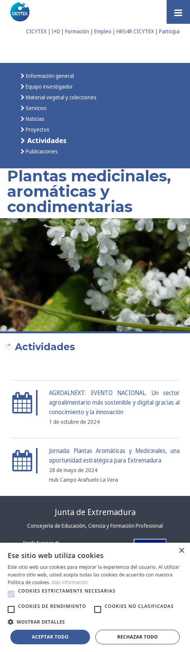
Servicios (36, 108)
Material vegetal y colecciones (61, 97)
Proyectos (37, 129)
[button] (11, 594)
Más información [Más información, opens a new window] (70, 582)
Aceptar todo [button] (50, 637)
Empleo (102, 31)
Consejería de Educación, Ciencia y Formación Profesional (95, 525)
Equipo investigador (49, 86)
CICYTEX (36, 31)
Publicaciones (41, 151)
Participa (169, 31)
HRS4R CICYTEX (135, 31)
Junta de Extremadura (95, 512)
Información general (49, 75)
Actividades (46, 140)
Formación (77, 31)
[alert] (95, 597)
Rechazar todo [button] (137, 637)
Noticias (34, 118)
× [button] (181, 551)
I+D (56, 31)
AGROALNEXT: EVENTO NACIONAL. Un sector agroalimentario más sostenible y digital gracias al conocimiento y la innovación (114, 402)
